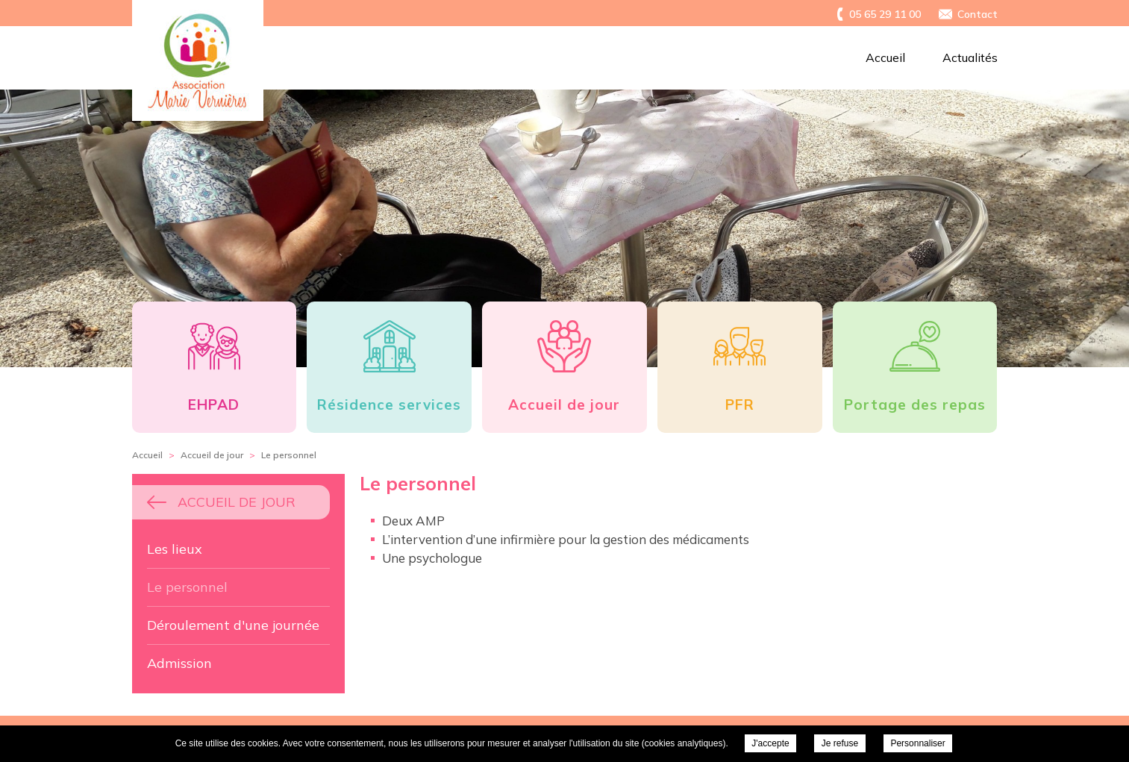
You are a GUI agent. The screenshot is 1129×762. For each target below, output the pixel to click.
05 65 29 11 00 (885, 14)
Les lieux (174, 549)
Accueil (885, 57)
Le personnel (187, 587)
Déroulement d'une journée (233, 625)
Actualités (970, 57)
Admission (179, 663)
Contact (977, 14)
